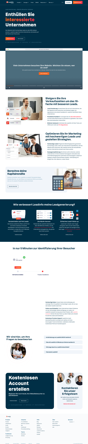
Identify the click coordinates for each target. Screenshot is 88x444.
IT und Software (24, 421)
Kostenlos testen (8, 428)
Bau (22, 425)
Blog (38, 421)
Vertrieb (23, 435)
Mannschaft (54, 423)
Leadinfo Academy (41, 430)
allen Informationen (75, 116)
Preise (6, 425)
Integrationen (8, 423)
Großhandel (23, 427)
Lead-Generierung (10, 9)
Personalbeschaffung (25, 428)
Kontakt (38, 434)
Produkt (7, 421)
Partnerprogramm (56, 425)
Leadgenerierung (9, 435)
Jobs (53, 427)
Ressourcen (39, 423)
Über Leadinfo (55, 421)
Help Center (39, 428)
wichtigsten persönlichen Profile (43, 227)
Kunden (7, 427)
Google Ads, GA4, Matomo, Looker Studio (58, 159)
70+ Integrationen (63, 124)
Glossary (38, 432)
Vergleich (7, 430)
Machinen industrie (25, 423)
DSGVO (38, 425)
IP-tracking (7, 437)
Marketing (23, 433)
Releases (39, 427)
